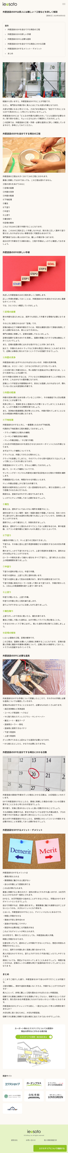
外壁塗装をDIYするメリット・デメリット (25, 48)
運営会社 (14, 1140)
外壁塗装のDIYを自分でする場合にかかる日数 (27, 43)
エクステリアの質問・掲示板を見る (33, 1037)
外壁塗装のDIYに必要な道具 (19, 39)
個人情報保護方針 (50, 1140)
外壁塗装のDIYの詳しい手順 (19, 34)
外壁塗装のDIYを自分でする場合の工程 (24, 29)
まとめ (10, 53)
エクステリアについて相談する (52, 1148)
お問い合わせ (31, 1140)
